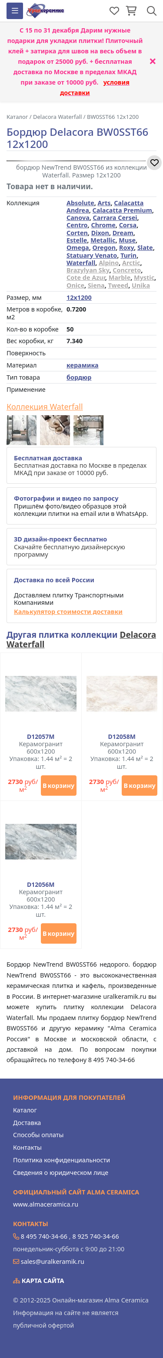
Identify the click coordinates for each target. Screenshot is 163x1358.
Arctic (131, 263)
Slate (145, 247)
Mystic (144, 277)
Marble (120, 277)
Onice (75, 285)
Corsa (128, 225)
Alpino (109, 263)
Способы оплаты (38, 1135)
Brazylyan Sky (88, 270)
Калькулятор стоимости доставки (68, 611)
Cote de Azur (86, 277)
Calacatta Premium (122, 210)
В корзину (58, 785)
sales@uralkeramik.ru (52, 1261)
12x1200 (79, 297)
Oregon (104, 247)
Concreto (127, 270)
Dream (123, 233)
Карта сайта (38, 1280)
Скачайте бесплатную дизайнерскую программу (69, 546)
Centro (77, 225)
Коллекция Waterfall (45, 407)
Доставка (27, 1123)
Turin (128, 255)
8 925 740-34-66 (95, 1236)
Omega (78, 247)
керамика (83, 365)
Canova (78, 217)
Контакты (27, 1147)
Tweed (118, 285)
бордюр (79, 377)
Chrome (103, 225)
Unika (141, 285)
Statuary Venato (92, 255)
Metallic (102, 240)
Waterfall (81, 263)
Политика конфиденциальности (61, 1160)
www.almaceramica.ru (45, 1204)
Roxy (126, 247)
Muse (127, 240)
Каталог (25, 1110)
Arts (104, 203)
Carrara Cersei (115, 217)
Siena (96, 285)
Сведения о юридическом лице (60, 1172)
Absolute (80, 203)
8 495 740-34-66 (44, 1236)
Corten (77, 233)
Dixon (100, 233)
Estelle (77, 240)
